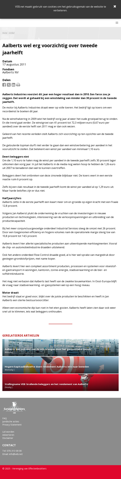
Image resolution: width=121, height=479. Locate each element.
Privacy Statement (12, 424)
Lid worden (8, 431)
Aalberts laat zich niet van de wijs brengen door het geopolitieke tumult (48, 349)
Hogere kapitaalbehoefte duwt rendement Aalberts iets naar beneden (47, 366)
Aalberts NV (10, 72)
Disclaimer (7, 437)
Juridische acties (10, 421)
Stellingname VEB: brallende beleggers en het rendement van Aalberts (46, 384)
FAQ (4, 418)
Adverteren (8, 434)
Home (4, 33)
